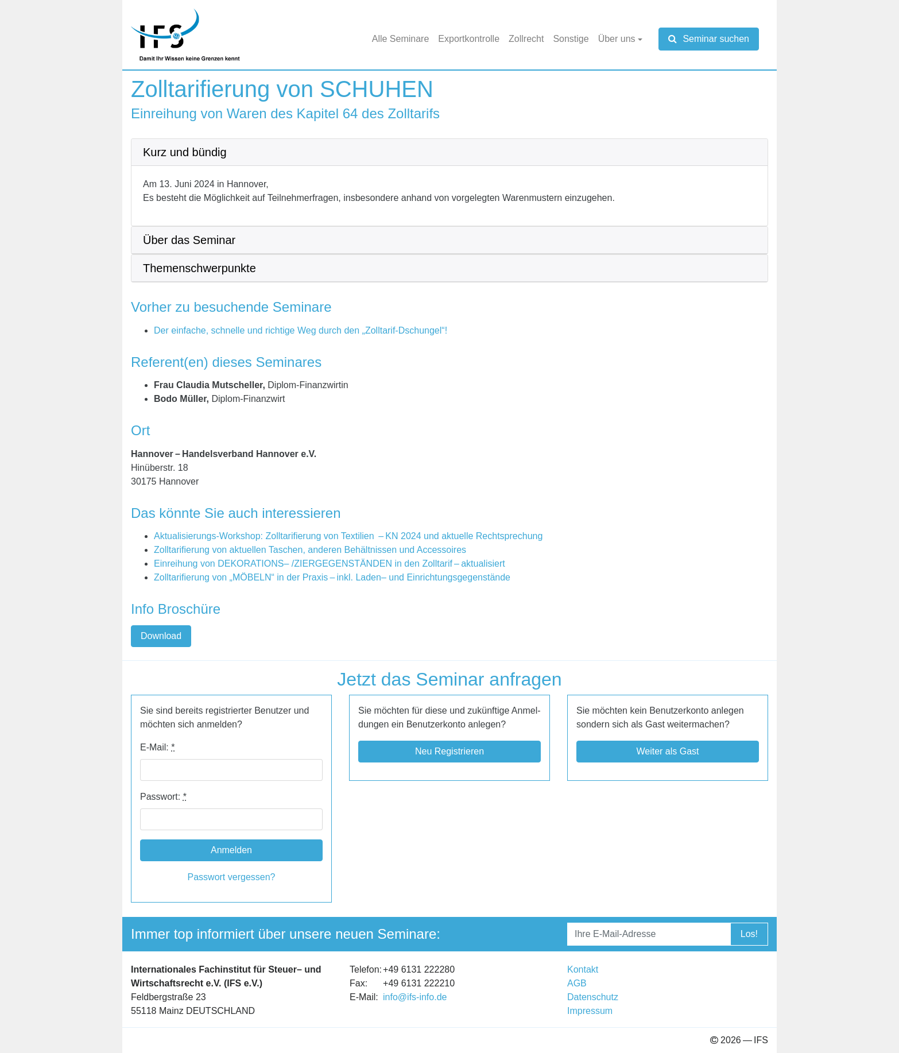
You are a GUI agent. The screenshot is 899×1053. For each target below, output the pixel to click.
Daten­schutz (592, 997)
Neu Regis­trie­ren (449, 751)
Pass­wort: (163, 797)
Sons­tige (570, 39)
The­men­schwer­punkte (199, 268)
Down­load (161, 636)
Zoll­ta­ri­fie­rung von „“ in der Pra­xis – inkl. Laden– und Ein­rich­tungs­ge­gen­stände (332, 577)
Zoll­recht (526, 39)
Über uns (617, 39)
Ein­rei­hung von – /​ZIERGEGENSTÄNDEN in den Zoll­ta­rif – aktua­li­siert (329, 563)
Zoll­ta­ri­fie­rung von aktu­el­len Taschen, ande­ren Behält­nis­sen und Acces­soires (310, 550)
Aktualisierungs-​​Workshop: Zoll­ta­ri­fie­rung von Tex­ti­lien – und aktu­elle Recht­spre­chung (348, 536)
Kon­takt (582, 969)
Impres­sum (590, 1011)
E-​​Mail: (157, 747)
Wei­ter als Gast (667, 751)
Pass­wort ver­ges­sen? (232, 877)
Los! (749, 934)
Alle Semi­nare (400, 39)
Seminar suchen (708, 39)
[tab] (449, 152)
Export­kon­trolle (468, 39)
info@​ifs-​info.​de (415, 997)
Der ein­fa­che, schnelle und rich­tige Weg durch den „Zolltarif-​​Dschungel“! (300, 330)
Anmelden (231, 850)
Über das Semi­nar (189, 240)
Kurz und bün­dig (185, 152)
